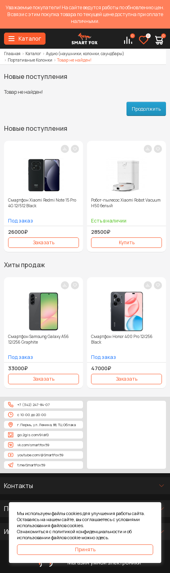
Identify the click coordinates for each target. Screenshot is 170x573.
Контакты (18, 485)
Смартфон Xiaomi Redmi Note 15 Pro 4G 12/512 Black (42, 202)
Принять (85, 549)
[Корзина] (159, 40)
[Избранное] (143, 40)
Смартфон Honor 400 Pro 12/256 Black (122, 339)
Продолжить (146, 108)
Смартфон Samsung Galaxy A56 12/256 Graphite (38, 339)
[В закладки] (75, 149)
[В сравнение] (65, 149)
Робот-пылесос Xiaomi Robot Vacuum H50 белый (126, 202)
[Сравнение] (128, 40)
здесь (102, 537)
